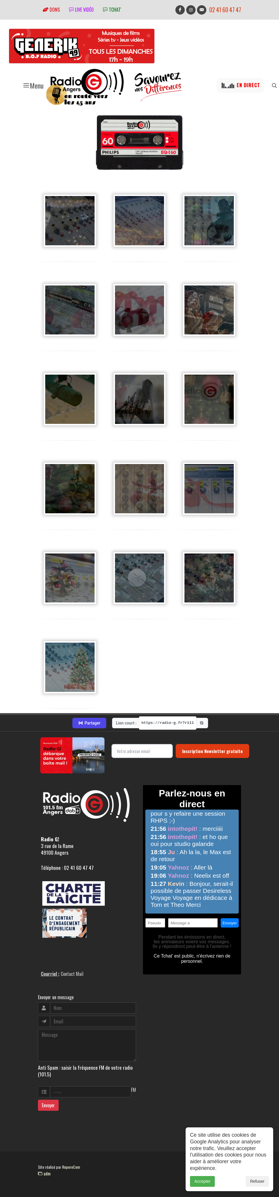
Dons (51, 9)
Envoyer (48, 1105)
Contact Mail (72, 973)
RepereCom (71, 1167)
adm (44, 1173)
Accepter (202, 1181)
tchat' (112, 9)
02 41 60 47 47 (225, 10)
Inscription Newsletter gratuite (212, 751)
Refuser (257, 1181)
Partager (89, 723)
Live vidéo (81, 9)
